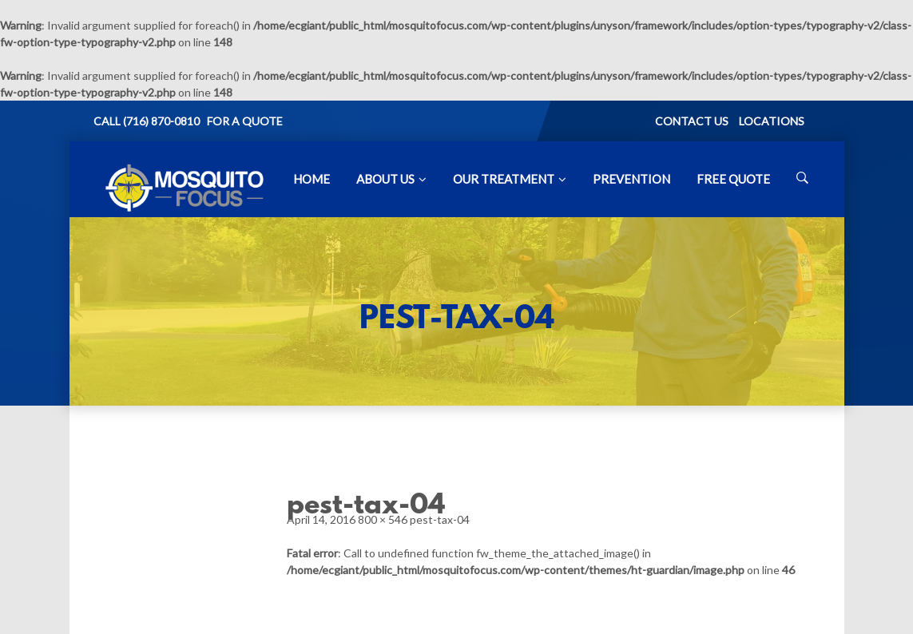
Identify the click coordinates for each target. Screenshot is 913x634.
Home (311, 179)
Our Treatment (503, 179)
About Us (385, 179)
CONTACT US (691, 121)
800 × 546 (382, 519)
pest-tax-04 (440, 519)
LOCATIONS (771, 121)
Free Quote (733, 179)
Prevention (631, 179)
